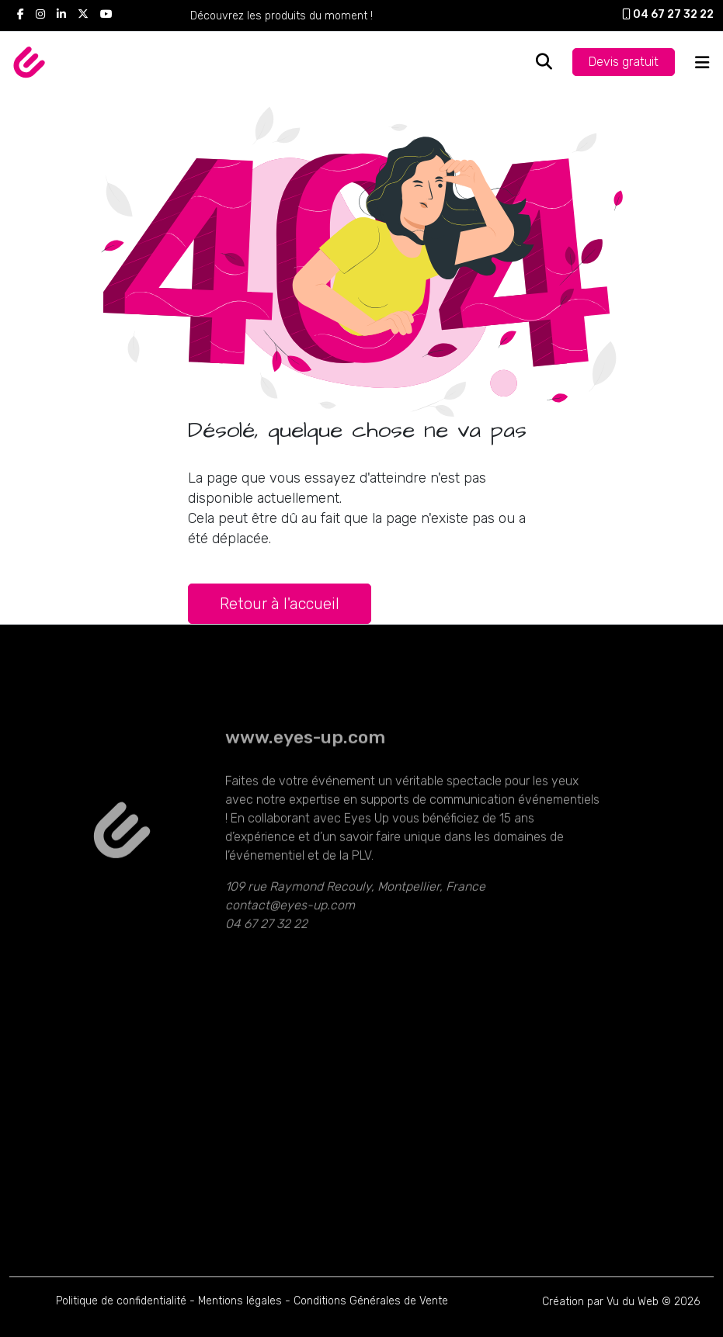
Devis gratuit (624, 61)
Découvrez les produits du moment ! (281, 16)
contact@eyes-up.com (290, 934)
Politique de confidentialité (121, 1301)
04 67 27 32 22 (668, 14)
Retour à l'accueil (279, 603)
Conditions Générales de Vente (371, 1301)
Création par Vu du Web (600, 1301)
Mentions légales (240, 1301)
